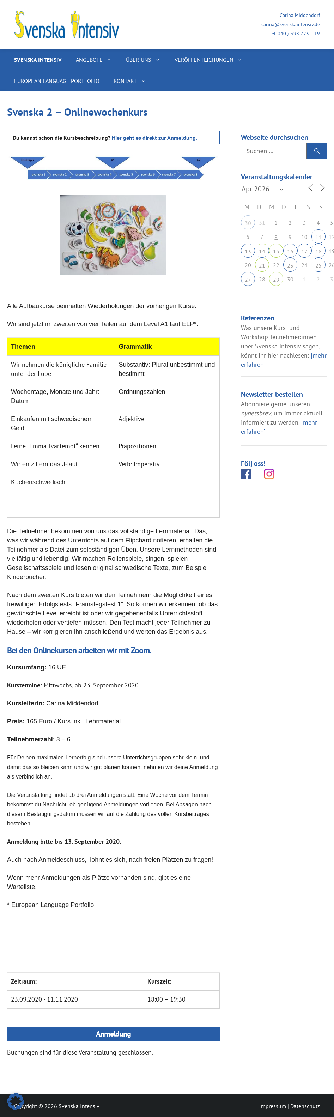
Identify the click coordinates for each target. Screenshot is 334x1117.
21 (262, 265)
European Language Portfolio (56, 80)
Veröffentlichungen (212, 59)
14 (262, 251)
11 (318, 237)
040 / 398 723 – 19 (299, 33)
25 (318, 265)
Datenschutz (305, 1106)
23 (290, 265)
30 (248, 223)
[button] (15, 1101)
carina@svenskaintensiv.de (290, 24)
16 (290, 251)
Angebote (97, 59)
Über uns (147, 59)
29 (276, 279)
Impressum (272, 1106)
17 (304, 251)
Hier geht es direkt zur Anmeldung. (154, 137)
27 (248, 279)
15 (276, 251)
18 (318, 251)
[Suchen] (317, 151)
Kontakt (133, 80)
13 (248, 251)
